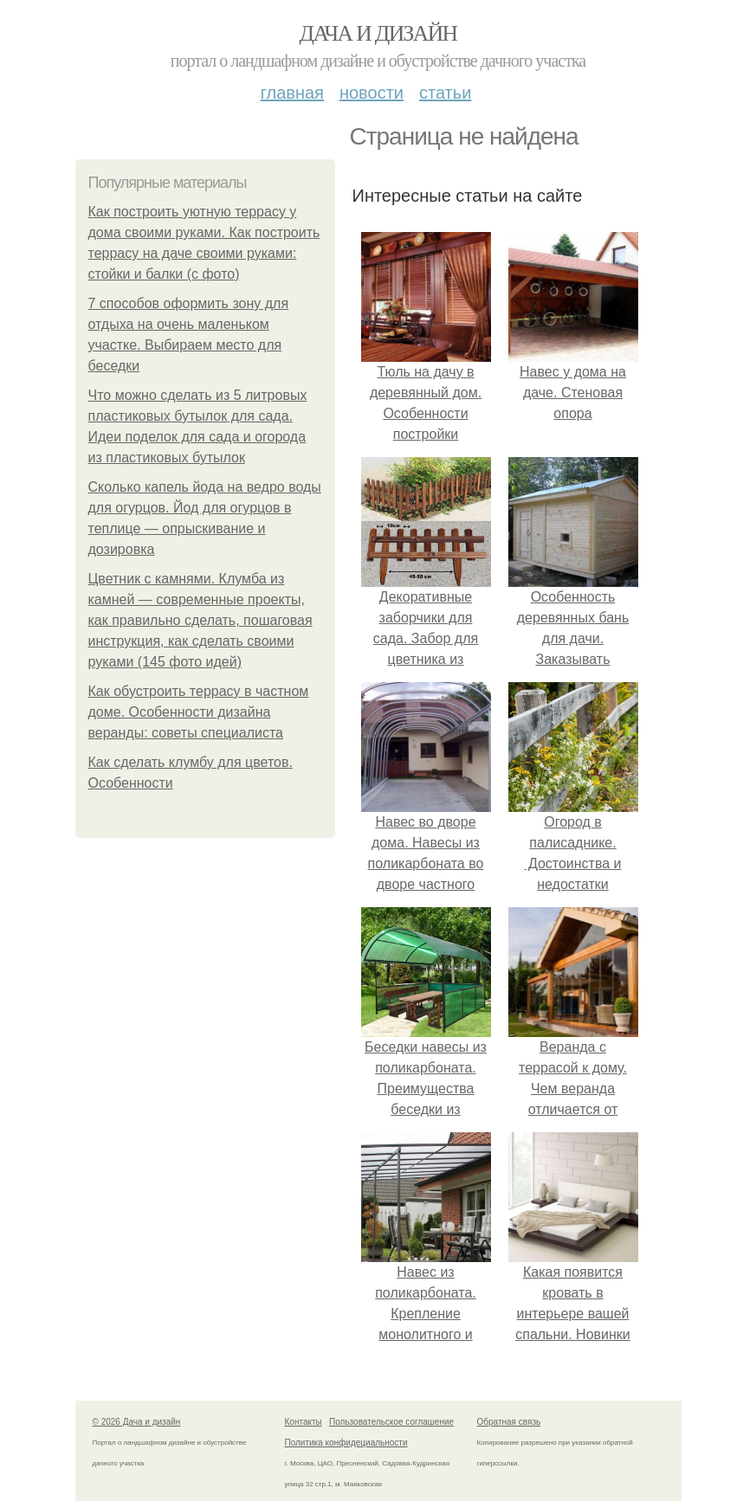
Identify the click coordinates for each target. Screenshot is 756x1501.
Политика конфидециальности (346, 1442)
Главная (292, 92)
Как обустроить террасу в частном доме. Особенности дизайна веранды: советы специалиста (198, 712)
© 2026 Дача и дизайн (137, 1422)
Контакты (303, 1422)
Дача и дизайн (378, 33)
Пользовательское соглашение (391, 1422)
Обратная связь (509, 1422)
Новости (371, 92)
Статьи (445, 92)
